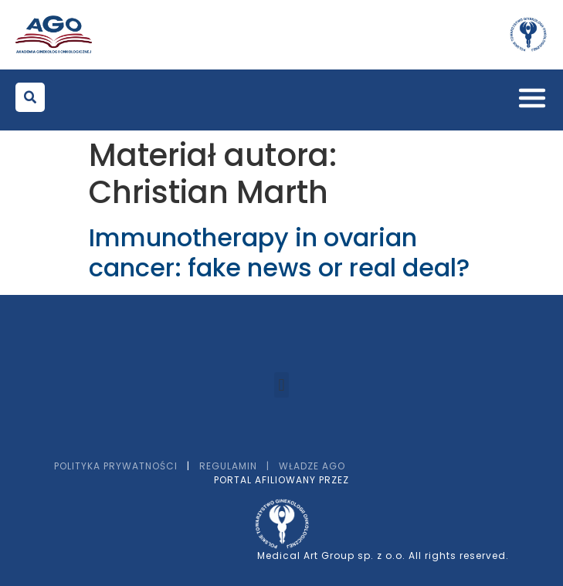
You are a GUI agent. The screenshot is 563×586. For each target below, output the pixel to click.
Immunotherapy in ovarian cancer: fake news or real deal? (279, 252)
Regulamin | (239, 466)
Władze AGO (312, 466)
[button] (30, 97)
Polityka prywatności (116, 466)
